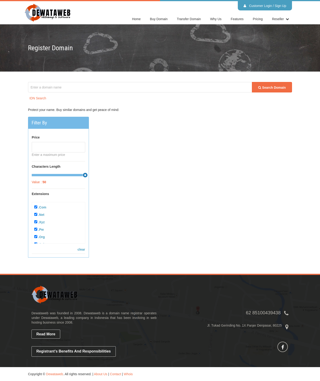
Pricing (258, 19)
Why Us (216, 19)
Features (237, 19)
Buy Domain (159, 19)
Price (36, 137)
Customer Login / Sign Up (265, 5)
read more (45, 334)
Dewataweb (54, 374)
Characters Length (46, 166)
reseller (278, 19)
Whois (128, 374)
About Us (100, 374)
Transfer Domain (189, 19)
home (136, 19)
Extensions (40, 194)
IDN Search (37, 98)
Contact (115, 374)
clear (81, 249)
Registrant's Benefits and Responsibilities (73, 351)
